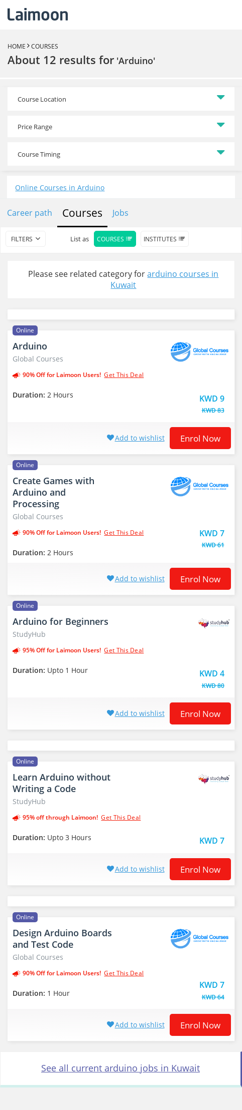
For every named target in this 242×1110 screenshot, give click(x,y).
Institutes (165, 239)
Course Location (42, 99)
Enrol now (200, 438)
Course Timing (39, 154)
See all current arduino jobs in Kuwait (120, 1068)
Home (17, 46)
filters (22, 239)
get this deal (124, 375)
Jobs (120, 212)
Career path (29, 212)
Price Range (35, 126)
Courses (44, 46)
